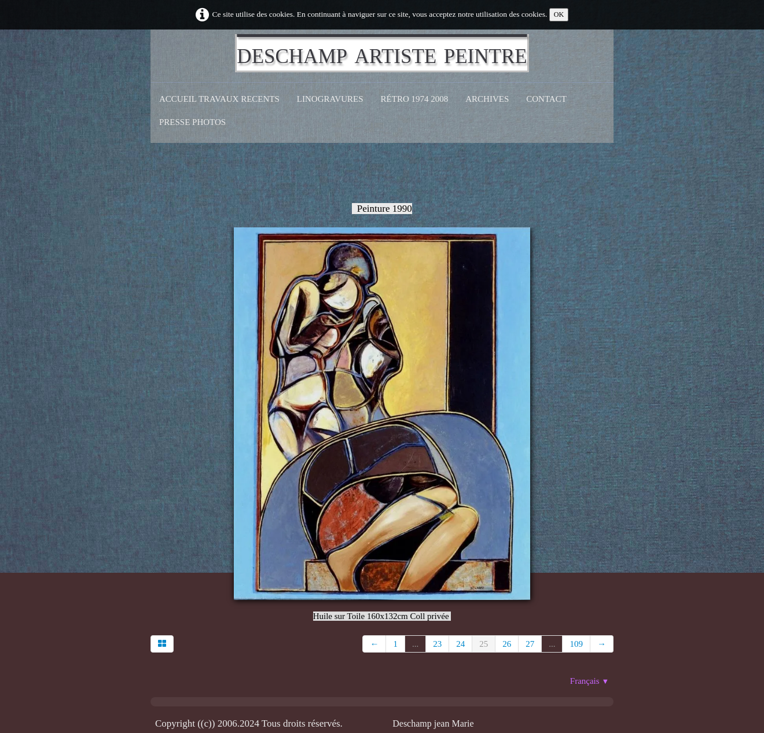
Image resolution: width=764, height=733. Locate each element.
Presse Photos (192, 122)
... (415, 644)
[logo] (381, 53)
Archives (487, 99)
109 (576, 644)
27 (530, 644)
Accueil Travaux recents (219, 99)
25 (483, 644)
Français (589, 681)
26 (506, 644)
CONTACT (546, 99)
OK (559, 14)
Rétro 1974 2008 (415, 99)
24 (460, 644)
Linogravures (330, 99)
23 (437, 644)
